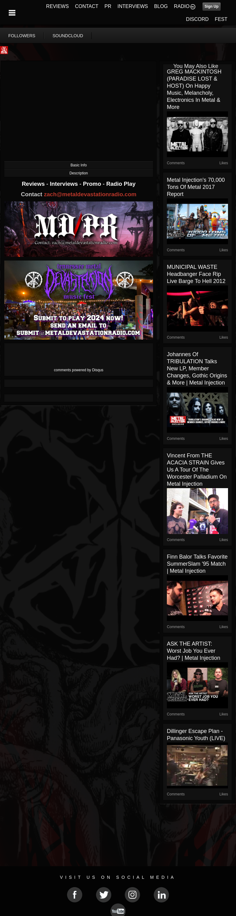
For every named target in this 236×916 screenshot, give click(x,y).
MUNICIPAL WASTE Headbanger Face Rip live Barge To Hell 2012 (196, 274)
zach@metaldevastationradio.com (90, 194)
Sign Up (211, 6)
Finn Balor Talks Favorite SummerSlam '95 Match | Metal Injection (197, 564)
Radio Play (121, 184)
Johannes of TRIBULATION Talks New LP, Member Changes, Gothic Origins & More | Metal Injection (197, 368)
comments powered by (79, 370)
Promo (93, 184)
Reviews (34, 184)
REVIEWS (57, 6)
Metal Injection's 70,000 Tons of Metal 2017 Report (196, 187)
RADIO (182, 6)
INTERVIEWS (132, 6)
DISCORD (197, 19)
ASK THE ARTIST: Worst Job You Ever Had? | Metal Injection (193, 651)
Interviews (64, 184)
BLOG (161, 6)
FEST (221, 19)
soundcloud (68, 35)
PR (107, 6)
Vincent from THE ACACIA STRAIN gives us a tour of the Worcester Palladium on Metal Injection (197, 469)
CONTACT (86, 6)
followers (21, 35)
